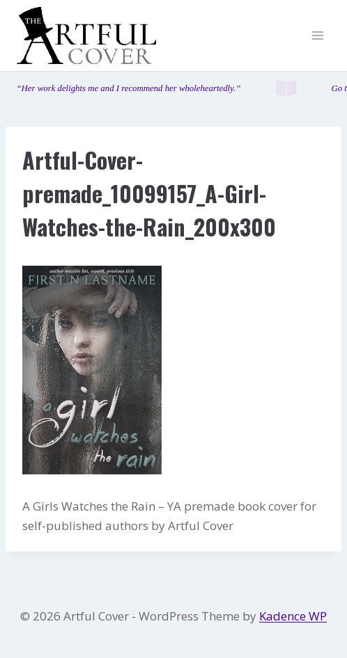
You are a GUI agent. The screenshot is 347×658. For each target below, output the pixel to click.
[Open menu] (317, 36)
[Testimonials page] (173, 88)
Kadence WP (293, 616)
